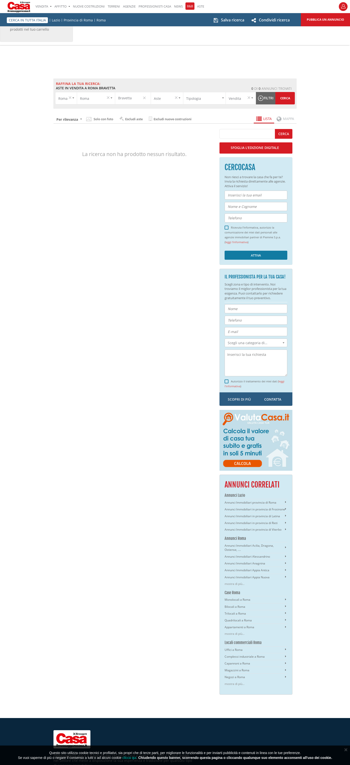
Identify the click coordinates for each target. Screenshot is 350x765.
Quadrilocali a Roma (238, 620)
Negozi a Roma (235, 677)
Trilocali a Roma (235, 613)
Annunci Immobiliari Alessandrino (247, 556)
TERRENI (114, 6)
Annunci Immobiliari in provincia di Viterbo (253, 529)
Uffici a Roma (234, 650)
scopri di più (239, 399)
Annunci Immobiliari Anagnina (245, 563)
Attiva (256, 255)
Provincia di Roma (78, 20)
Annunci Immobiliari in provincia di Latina (252, 516)
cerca (283, 133)
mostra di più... (235, 584)
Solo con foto (103, 119)
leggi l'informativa (236, 242)
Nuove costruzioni (89, 6)
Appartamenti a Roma (239, 627)
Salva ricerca (232, 20)
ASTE (200, 6)
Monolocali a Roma (237, 600)
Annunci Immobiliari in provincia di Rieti (251, 523)
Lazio (56, 20)
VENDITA (43, 6)
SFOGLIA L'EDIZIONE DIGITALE (255, 147)
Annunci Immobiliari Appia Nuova (247, 577)
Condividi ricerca (274, 20)
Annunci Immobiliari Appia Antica (247, 570)
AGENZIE (129, 6)
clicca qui (129, 758)
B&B (190, 6)
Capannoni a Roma (237, 663)
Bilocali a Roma (235, 607)
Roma (101, 20)
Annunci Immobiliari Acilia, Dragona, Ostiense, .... (249, 548)
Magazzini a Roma (237, 670)
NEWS (178, 6)
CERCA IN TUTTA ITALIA (27, 20)
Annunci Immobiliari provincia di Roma (250, 502)
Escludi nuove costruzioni (170, 119)
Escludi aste (131, 119)
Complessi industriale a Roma (245, 656)
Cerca (285, 98)
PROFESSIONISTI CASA (155, 6)
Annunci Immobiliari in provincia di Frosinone (255, 509)
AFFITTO (62, 6)
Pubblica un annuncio (325, 20)
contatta (272, 399)
